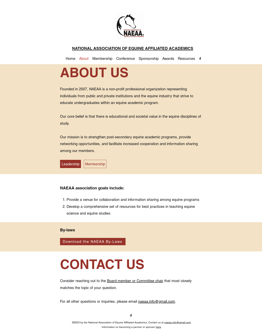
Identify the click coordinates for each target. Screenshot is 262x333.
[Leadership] (70, 164)
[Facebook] (200, 58)
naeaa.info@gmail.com (156, 301)
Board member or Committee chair (135, 281)
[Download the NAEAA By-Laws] (93, 241)
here (158, 327)
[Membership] (95, 164)
